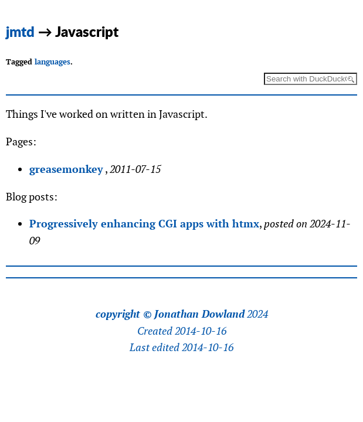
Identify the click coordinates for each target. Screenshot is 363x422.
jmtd (20, 31)
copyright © (124, 314)
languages (52, 62)
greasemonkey (66, 169)
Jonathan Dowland (199, 314)
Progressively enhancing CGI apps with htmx (144, 223)
